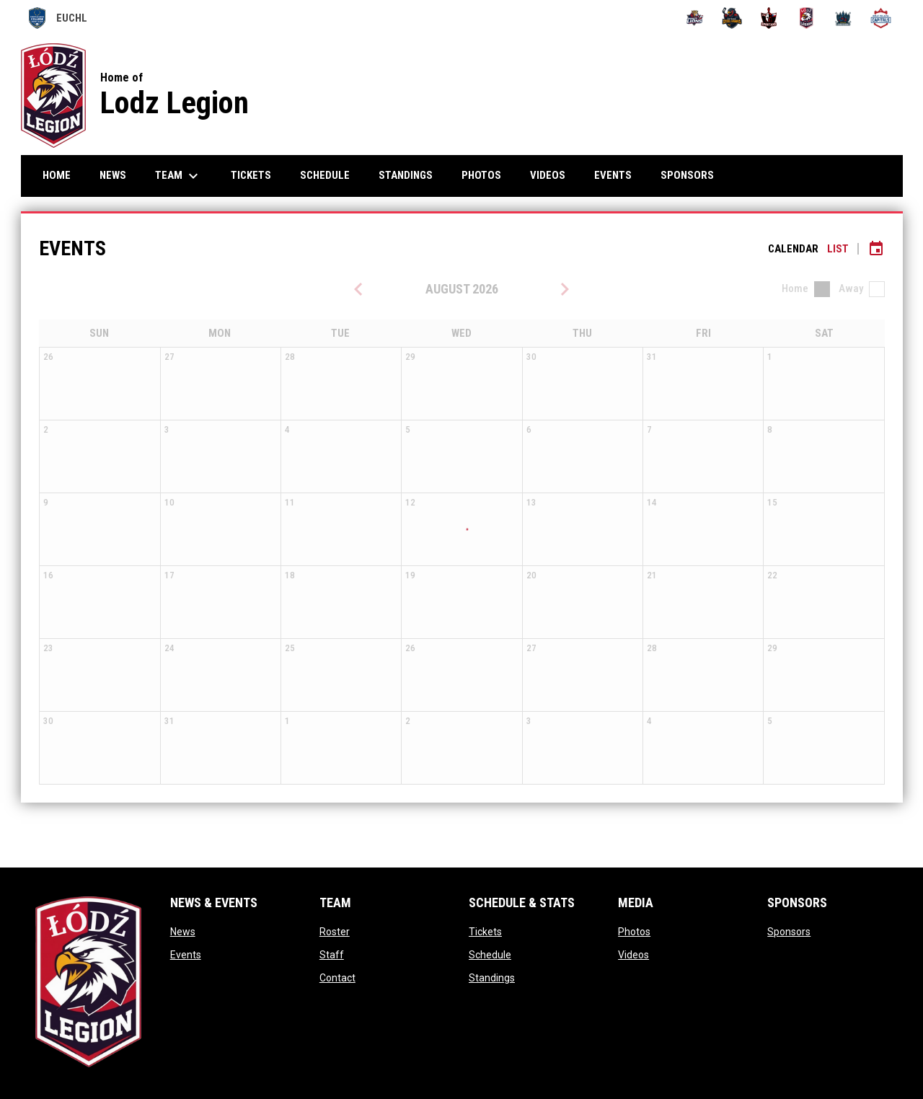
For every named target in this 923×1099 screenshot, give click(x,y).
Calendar (793, 248)
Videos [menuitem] (547, 175)
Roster (334, 931)
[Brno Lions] (694, 18)
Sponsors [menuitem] (687, 175)
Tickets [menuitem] (251, 175)
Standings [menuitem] (406, 175)
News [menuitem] (113, 175)
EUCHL (58, 18)
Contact (337, 978)
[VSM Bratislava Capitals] (880, 18)
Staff (331, 955)
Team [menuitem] (178, 176)
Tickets (485, 931)
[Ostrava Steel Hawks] (732, 18)
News (182, 931)
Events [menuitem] (613, 175)
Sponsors (789, 931)
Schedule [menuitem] (325, 175)
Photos (634, 931)
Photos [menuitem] (481, 175)
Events (185, 955)
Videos (633, 955)
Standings (492, 978)
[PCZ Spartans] (769, 18)
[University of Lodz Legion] (806, 18)
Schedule (490, 955)
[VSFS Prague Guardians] (844, 18)
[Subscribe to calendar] (876, 249)
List (838, 248)
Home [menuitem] (57, 175)
